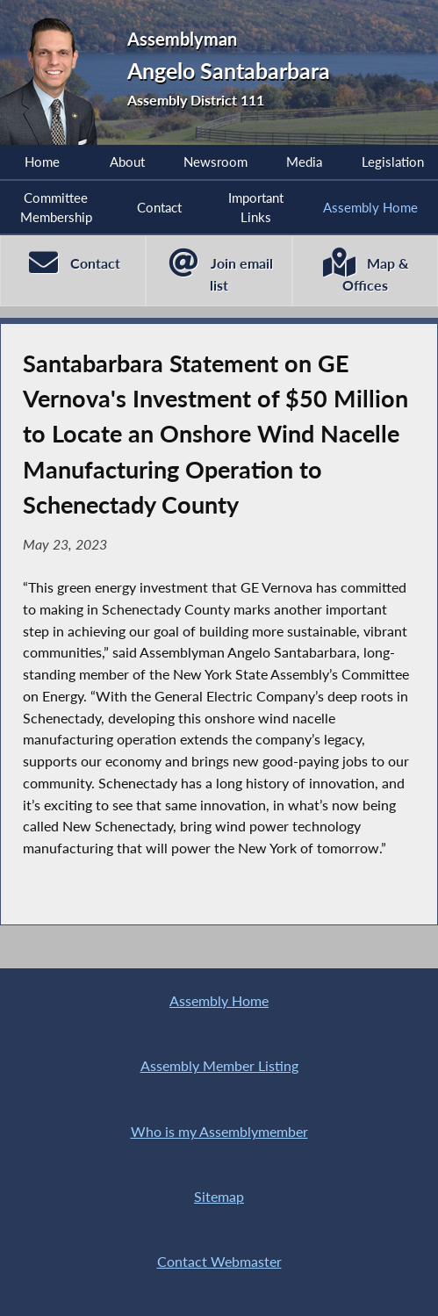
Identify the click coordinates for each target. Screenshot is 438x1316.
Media (304, 161)
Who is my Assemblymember (219, 1131)
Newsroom (215, 161)
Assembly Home (370, 207)
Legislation (393, 161)
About (127, 161)
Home (42, 161)
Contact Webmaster (219, 1261)
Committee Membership (56, 207)
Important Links (256, 207)
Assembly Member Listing (219, 1066)
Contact (159, 207)
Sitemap (219, 1196)
